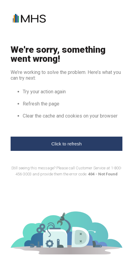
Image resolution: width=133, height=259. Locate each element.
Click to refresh (66, 143)
